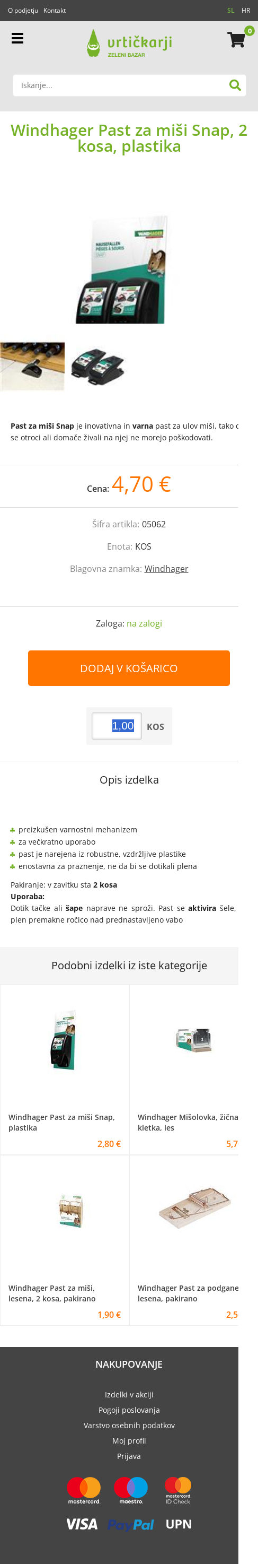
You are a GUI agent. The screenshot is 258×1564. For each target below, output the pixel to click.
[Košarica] (234, 39)
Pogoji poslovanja (129, 1410)
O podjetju (23, 10)
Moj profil (129, 1441)
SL (231, 10)
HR (246, 10)
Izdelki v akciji (129, 1394)
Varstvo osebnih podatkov (129, 1425)
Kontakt (54, 10)
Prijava (129, 1456)
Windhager (167, 569)
